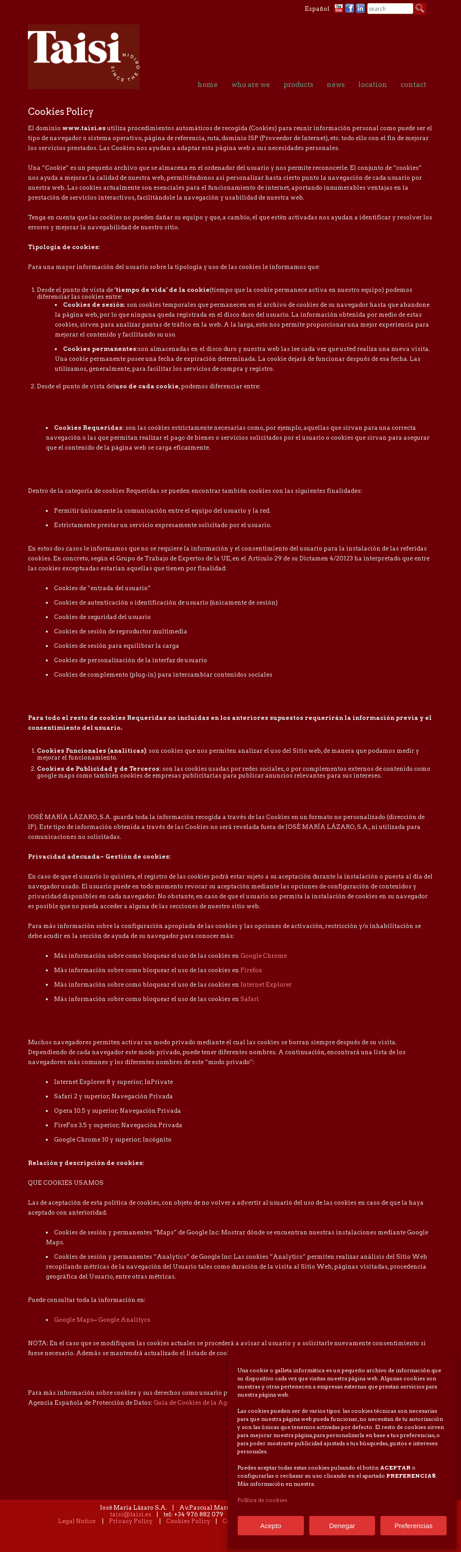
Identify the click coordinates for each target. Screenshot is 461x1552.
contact (413, 85)
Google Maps (74, 1320)
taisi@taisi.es (130, 1514)
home (208, 85)
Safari (249, 999)
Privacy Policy (131, 1521)
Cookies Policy (188, 1521)
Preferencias (414, 1525)
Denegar (342, 1525)
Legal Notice (76, 1521)
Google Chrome (263, 956)
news (336, 85)
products (298, 85)
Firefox (251, 970)
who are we (250, 85)
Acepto (270, 1525)
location (372, 85)
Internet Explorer (266, 985)
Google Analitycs (124, 1320)
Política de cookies (262, 1500)
